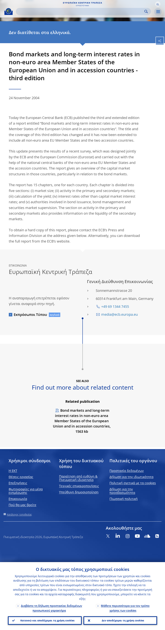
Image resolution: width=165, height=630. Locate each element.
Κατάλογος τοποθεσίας (19, 514)
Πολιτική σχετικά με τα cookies (132, 483)
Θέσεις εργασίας (21, 477)
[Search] (80, 11)
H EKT (13, 471)
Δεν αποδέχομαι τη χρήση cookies (123, 620)
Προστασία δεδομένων (126, 471)
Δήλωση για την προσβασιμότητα (122, 491)
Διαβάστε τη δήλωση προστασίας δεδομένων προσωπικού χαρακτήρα (51, 608)
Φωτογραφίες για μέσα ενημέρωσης (26, 491)
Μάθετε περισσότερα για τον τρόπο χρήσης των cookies (125, 608)
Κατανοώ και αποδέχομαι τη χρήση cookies (47, 620)
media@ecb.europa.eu (119, 314)
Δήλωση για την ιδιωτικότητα (131, 477)
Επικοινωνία (18, 499)
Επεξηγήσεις (18, 483)
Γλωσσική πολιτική (123, 499)
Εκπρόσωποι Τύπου (30, 314)
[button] (157, 4)
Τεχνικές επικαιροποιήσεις (79, 486)
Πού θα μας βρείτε (22, 505)
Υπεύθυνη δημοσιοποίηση (78, 492)
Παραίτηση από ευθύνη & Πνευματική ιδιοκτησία (78, 478)
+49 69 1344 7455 (115, 306)
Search (146, 11)
